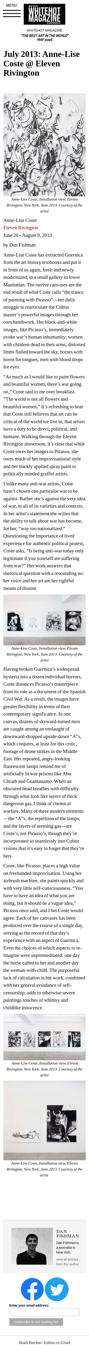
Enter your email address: (29, 1305)
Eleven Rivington (20, 227)
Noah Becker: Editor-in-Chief (44, 1343)
